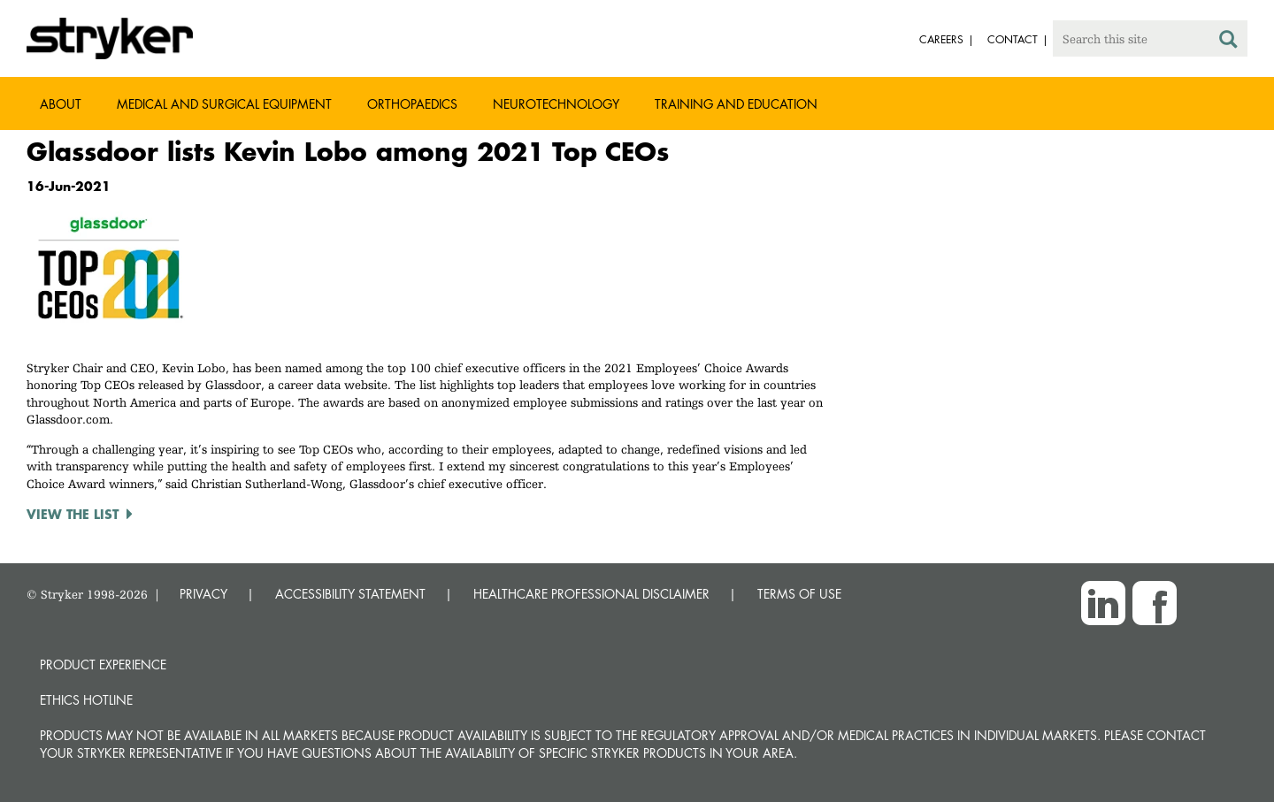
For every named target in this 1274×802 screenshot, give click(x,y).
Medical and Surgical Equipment (224, 103)
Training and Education (736, 103)
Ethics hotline (86, 699)
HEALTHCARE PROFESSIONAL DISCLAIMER (591, 593)
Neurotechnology (556, 103)
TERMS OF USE (799, 593)
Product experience (103, 664)
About (60, 103)
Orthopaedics (412, 103)
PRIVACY (203, 593)
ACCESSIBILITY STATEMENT (350, 593)
